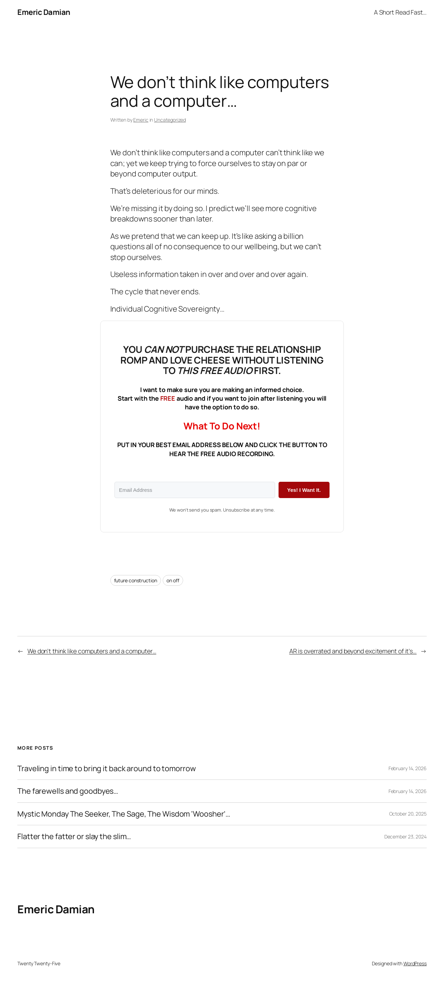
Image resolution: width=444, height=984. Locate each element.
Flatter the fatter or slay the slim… (74, 836)
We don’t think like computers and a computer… (91, 651)
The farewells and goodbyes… (67, 791)
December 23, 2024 (405, 836)
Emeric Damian (43, 12)
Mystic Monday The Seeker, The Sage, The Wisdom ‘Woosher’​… (123, 814)
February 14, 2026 (407, 768)
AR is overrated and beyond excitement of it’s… (353, 651)
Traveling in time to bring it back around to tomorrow (106, 768)
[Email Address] (194, 490)
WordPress (415, 963)
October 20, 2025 (408, 813)
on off (172, 580)
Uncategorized (170, 119)
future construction (135, 580)
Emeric (140, 119)
